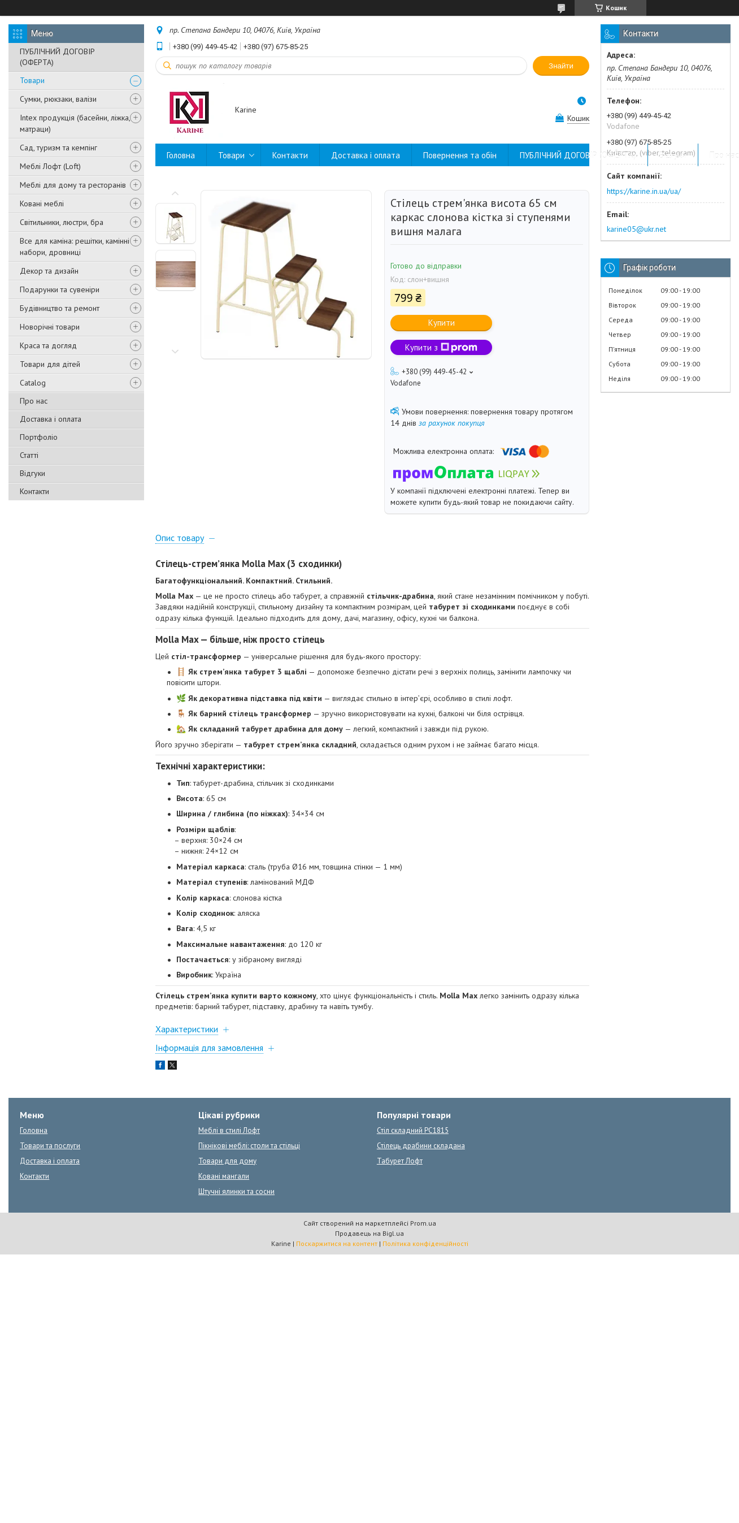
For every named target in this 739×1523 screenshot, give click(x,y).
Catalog (33, 383)
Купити (441, 322)
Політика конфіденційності (425, 1243)
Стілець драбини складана (421, 1145)
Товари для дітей (50, 364)
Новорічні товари (50, 327)
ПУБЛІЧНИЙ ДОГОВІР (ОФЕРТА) (57, 56)
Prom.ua (423, 1223)
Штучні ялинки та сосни (236, 1191)
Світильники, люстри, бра (61, 222)
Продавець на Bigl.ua (369, 1233)
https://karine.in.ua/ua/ (644, 191)
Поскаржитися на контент (336, 1243)
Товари (32, 80)
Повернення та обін (460, 155)
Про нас (33, 401)
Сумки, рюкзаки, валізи (58, 99)
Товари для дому (227, 1161)
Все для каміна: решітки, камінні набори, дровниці (74, 246)
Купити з (441, 347)
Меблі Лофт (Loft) (50, 166)
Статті (29, 455)
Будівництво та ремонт (59, 308)
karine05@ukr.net (636, 229)
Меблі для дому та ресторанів (73, 185)
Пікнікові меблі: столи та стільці (249, 1145)
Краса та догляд (48, 345)
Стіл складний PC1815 (413, 1130)
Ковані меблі (42, 203)
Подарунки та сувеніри (59, 289)
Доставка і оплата (50, 419)
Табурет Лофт (400, 1161)
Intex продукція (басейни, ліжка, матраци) (75, 123)
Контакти (34, 491)
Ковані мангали (223, 1176)
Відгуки (32, 473)
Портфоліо (39, 437)
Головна (181, 155)
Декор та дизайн (49, 271)
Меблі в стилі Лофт (229, 1130)
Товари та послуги (50, 1145)
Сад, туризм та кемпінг (58, 147)
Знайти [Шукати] (561, 66)
